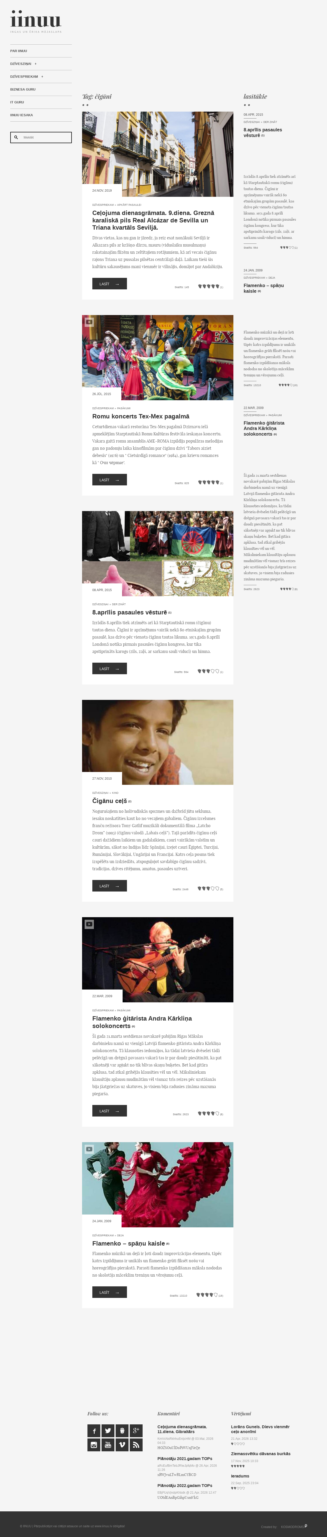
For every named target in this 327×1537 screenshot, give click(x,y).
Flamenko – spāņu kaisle (128, 1243)
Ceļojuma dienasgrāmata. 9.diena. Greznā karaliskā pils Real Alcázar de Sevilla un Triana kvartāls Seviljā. (153, 220)
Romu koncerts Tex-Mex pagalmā (140, 416)
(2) (129, 801)
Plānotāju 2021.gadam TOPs (184, 1459)
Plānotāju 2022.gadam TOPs (184, 1486)
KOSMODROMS (292, 1527)
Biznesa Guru (22, 89)
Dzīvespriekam (24, 76)
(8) (167, 1243)
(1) (169, 612)
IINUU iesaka (21, 115)
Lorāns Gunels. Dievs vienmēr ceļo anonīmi (260, 1429)
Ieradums (240, 1476)
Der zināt (119, 604)
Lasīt (110, 283)
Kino (115, 793)
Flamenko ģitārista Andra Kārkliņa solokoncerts (142, 1022)
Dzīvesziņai (20, 64)
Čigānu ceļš (109, 801)
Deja (120, 1235)
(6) (133, 1026)
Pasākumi (124, 408)
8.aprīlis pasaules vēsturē (129, 612)
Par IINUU (18, 51)
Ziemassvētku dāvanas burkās (261, 1454)
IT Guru (17, 102)
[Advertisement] (190, 46)
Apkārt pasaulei (129, 205)
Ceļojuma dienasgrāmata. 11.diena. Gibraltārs (182, 1429)
